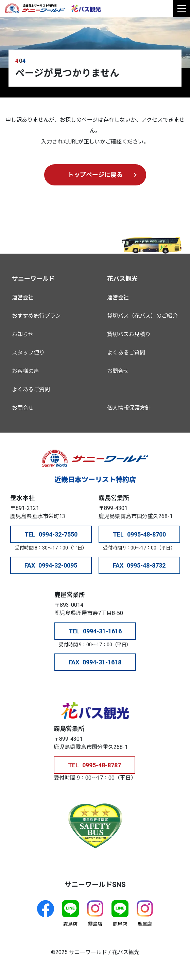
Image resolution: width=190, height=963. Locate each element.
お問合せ (23, 408)
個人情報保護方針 (129, 408)
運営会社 (23, 297)
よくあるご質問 (31, 389)
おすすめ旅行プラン (36, 316)
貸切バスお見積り (129, 334)
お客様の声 (25, 371)
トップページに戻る (95, 174)
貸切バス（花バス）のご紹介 (142, 316)
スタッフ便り (28, 352)
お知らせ (23, 334)
